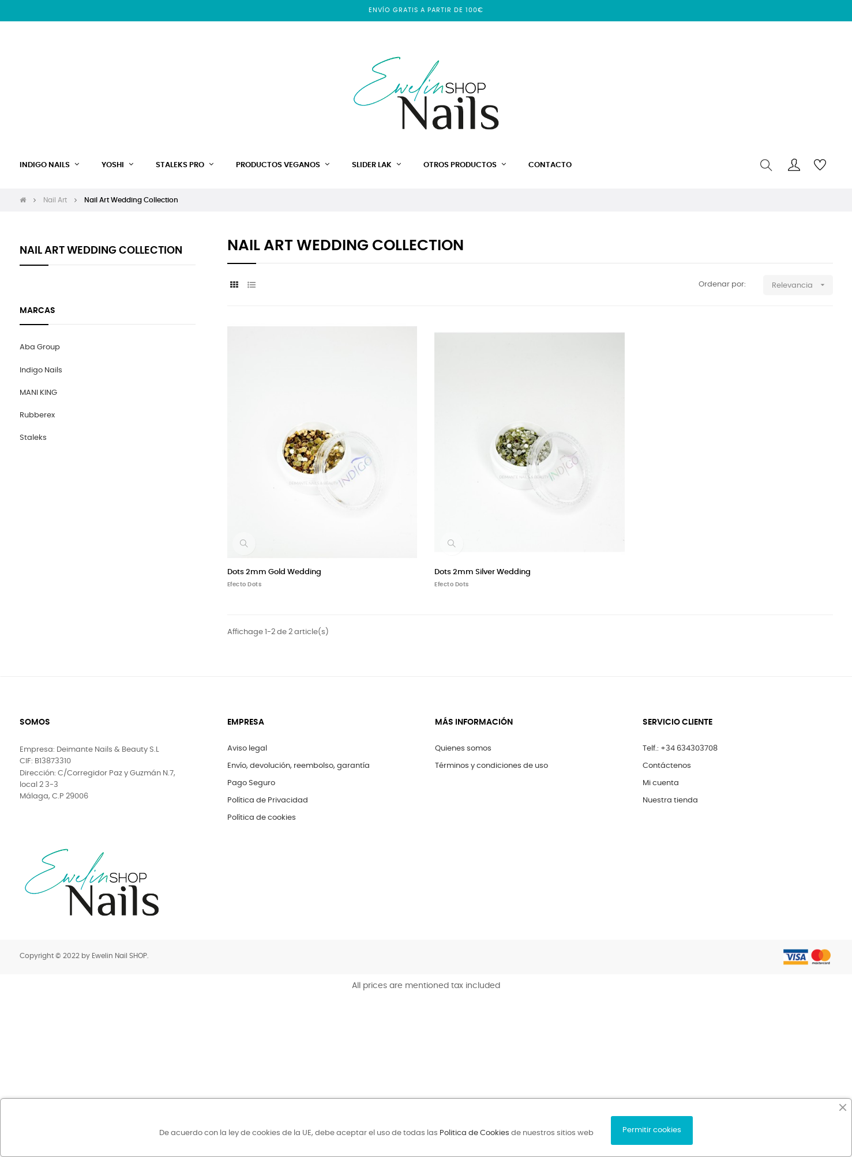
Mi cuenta (661, 783)
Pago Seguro (251, 783)
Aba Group (40, 347)
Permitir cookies (651, 1130)
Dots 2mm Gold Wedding (274, 572)
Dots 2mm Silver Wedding (482, 572)
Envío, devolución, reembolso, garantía (298, 766)
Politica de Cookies (474, 1133)
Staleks (33, 438)
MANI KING (38, 393)
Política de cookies (261, 817)
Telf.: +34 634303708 (680, 748)
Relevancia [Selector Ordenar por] (802, 285)
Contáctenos (667, 766)
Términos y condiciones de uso (491, 766)
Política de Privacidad (267, 800)
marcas (37, 311)
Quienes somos (463, 748)
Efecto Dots (244, 584)
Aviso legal (247, 748)
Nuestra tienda (670, 800)
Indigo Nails (41, 370)
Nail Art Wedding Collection (101, 251)
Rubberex (37, 415)
